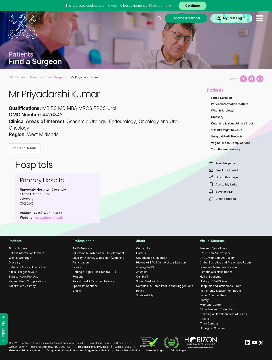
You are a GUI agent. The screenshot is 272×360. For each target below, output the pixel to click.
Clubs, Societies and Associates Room (225, 262)
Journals (141, 272)
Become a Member (185, 18)
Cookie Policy (123, 346)
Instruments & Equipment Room (220, 290)
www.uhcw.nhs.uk (48, 217)
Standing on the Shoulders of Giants (223, 314)
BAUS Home (17, 77)
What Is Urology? (223, 110)
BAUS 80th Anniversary (215, 253)
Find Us (141, 253)
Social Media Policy (149, 281)
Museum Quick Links (213, 248)
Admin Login (178, 350)
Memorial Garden (211, 304)
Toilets (204, 318)
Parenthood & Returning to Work (93, 281)
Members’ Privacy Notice (24, 350)
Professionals (83, 241)
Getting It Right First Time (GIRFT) (94, 272)
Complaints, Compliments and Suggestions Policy (77, 350)
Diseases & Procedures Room (219, 267)
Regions (77, 276)
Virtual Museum (212, 241)
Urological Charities (213, 328)
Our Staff (142, 276)
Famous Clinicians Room (216, 272)
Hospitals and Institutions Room (220, 286)
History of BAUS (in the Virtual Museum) (162, 262)
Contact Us (143, 248)
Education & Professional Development (98, 253)
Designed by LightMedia (93, 346)
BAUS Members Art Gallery (217, 257)
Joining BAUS (145, 267)
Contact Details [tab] (24, 148)
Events (76, 267)
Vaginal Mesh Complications (230, 143)
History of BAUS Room (214, 281)
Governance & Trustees (151, 257)
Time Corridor (209, 323)
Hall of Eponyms (210, 276)
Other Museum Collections (217, 309)
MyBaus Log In (234, 18)
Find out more (160, 5)
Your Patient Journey (225, 149)
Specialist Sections (85, 286)
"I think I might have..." (226, 130)
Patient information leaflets (229, 104)
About (140, 241)
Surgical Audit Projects (226, 136)
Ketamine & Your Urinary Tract (232, 123)
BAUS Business (82, 248)
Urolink (77, 290)
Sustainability (145, 295)
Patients (35, 77)
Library (204, 300)
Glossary (217, 117)
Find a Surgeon (55, 77)
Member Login (155, 350)
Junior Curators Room (214, 295)
